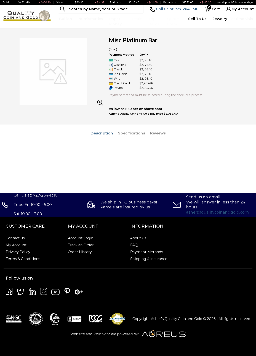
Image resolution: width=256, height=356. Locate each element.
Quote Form (173, 21)
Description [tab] (101, 133)
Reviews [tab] (158, 133)
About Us (138, 238)
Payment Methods (146, 252)
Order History (80, 252)
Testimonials (241, 19)
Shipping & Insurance (148, 259)
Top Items (153, 21)
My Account (16, 245)
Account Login (81, 238)
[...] (100, 9)
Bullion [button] (65, 19)
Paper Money (115, 21)
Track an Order (81, 245)
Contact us (15, 238)
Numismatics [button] (90, 19)
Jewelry (220, 19)
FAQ (134, 245)
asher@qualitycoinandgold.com (217, 212)
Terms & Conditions (23, 259)
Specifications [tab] (131, 133)
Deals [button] (137, 19)
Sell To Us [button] (197, 19)
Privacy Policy (18, 252)
